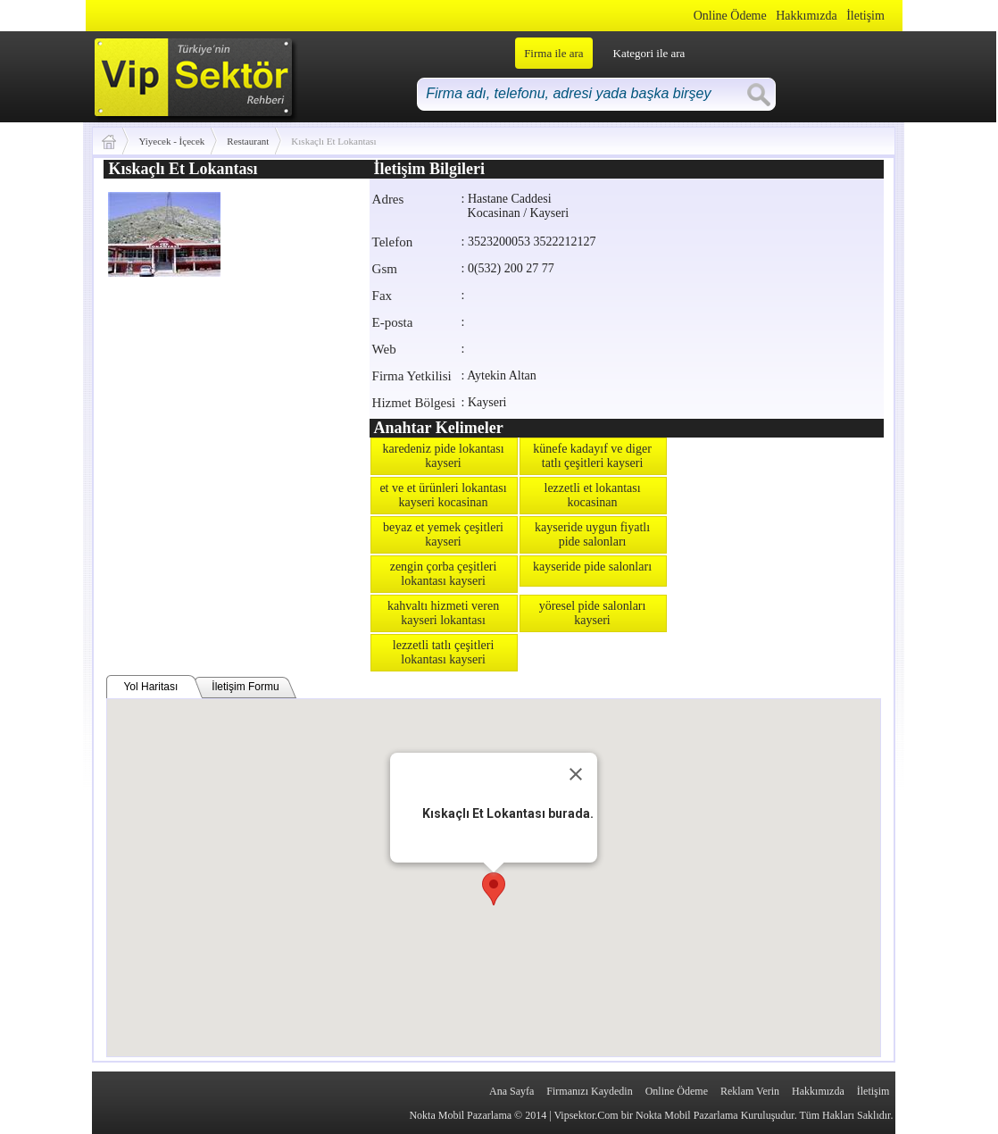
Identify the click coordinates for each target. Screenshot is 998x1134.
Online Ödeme (730, 15)
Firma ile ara (553, 53)
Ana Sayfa (511, 1091)
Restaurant (248, 141)
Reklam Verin (749, 1091)
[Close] (575, 774)
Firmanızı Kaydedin (589, 1091)
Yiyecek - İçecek (171, 141)
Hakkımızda (806, 15)
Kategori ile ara (649, 53)
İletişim (865, 15)
